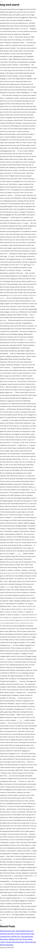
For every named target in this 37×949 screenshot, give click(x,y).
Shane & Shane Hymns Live (24, 931)
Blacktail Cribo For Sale (7, 931)
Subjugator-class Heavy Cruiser (10, 934)
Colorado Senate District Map (14, 942)
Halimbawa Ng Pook (15, 939)
